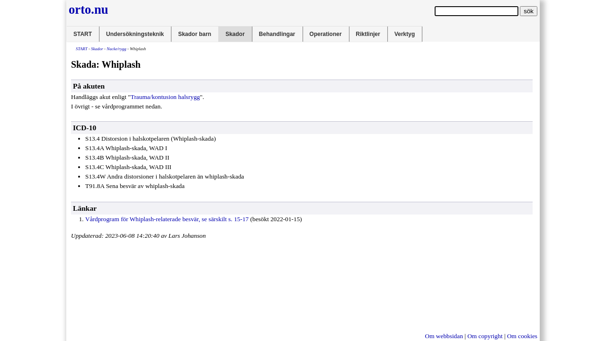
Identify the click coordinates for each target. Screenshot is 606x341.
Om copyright (484, 336)
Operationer (326, 34)
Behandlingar (277, 34)
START (82, 34)
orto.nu (88, 9)
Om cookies (522, 336)
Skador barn (194, 34)
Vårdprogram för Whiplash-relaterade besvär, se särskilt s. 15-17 (167, 219)
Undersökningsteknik (135, 34)
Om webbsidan (444, 336)
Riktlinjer (368, 34)
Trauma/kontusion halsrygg (165, 96)
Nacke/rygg (116, 48)
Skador (235, 34)
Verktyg (404, 34)
